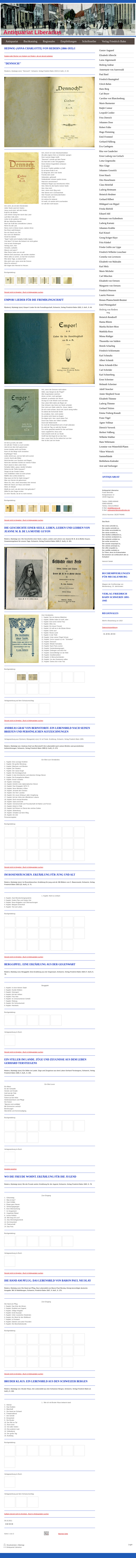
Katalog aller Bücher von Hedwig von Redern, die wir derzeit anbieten (28, 56)
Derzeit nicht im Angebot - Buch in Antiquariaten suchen (23, 292)
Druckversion (10, 1545)
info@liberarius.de (114, 508)
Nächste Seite (63, 1534)
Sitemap (21, 1545)
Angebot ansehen (10, 1169)
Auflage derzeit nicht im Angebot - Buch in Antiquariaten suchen (26, 1514)
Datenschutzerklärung (110, 627)
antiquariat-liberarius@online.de (119, 510)
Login (130, 1545)
